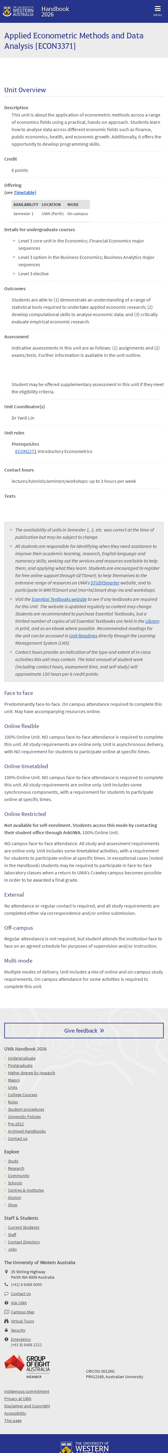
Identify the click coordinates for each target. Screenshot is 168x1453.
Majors (14, 1080)
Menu (158, 10)
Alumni (14, 1197)
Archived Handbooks (27, 1131)
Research (16, 1168)
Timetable (24, 192)
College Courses (22, 1094)
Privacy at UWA (17, 1398)
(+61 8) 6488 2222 (26, 1344)
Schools (15, 1183)
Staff (12, 1234)
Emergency (21, 1339)
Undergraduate (22, 1058)
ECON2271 (26, 451)
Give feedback (80, 1030)
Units (12, 1087)
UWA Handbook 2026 (25, 1048)
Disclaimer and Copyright (27, 1406)
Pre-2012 (16, 1124)
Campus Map (22, 1312)
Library (152, 621)
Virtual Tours (22, 1321)
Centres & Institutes (26, 1190)
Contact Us (21, 1293)
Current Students (23, 1227)
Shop (12, 1204)
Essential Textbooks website (59, 599)
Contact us (17, 1138)
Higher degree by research (31, 1072)
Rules (13, 1102)
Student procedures (26, 1109)
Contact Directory (24, 1242)
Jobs (12, 1249)
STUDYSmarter (105, 583)
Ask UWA (19, 1302)
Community (19, 1175)
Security (18, 1330)
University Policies (24, 1116)
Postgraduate (20, 1065)
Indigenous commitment (26, 1391)
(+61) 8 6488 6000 (26, 1284)
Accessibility (15, 1413)
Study (13, 1161)
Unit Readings (83, 635)
